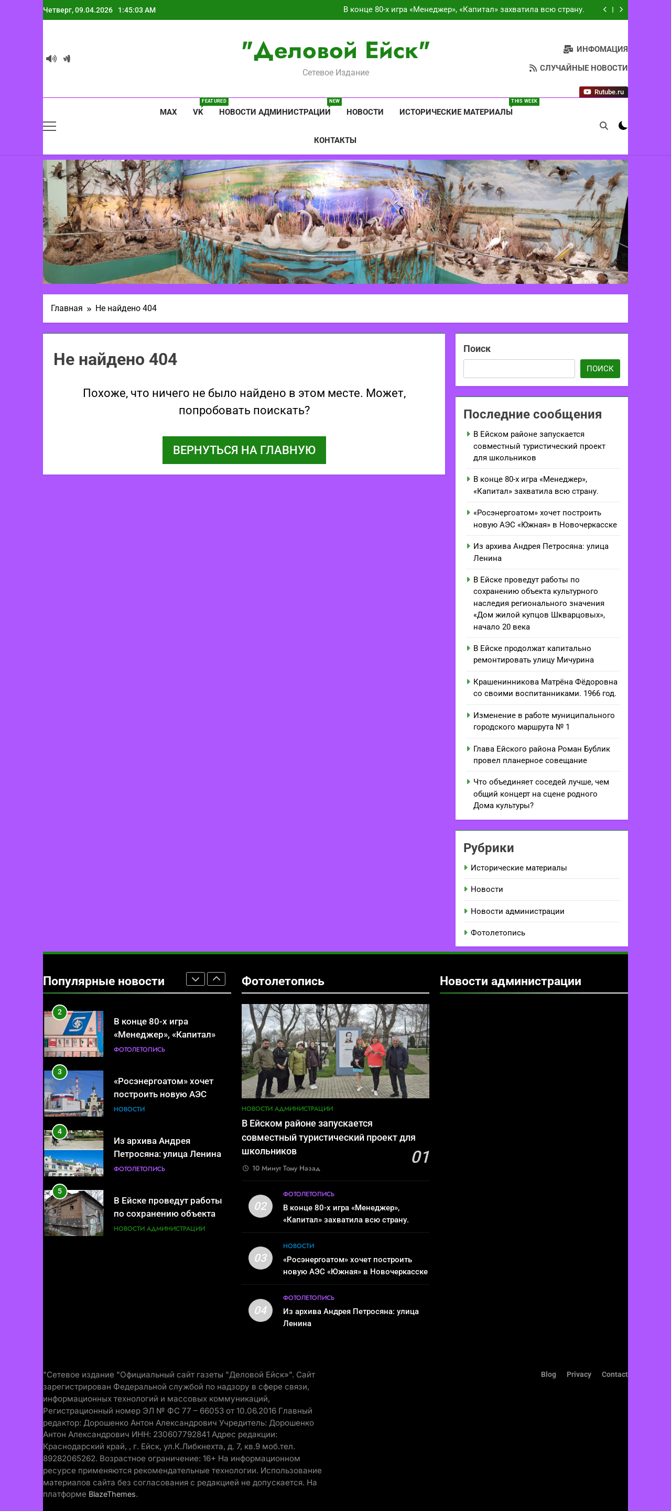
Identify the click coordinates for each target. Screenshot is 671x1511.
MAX (167, 112)
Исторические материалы (460, 107)
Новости (365, 112)
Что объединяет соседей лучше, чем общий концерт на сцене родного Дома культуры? (541, 793)
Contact (615, 1374)
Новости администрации (279, 107)
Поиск (477, 348)
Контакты (335, 140)
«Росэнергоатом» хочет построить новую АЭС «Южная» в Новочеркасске (170, 1094)
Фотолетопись (498, 933)
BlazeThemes (112, 1494)
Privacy (579, 1374)
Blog (548, 1374)
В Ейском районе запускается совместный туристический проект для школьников (539, 445)
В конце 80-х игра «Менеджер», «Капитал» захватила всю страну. (464, 10)
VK (202, 107)
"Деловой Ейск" (335, 50)
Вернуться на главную (244, 450)
